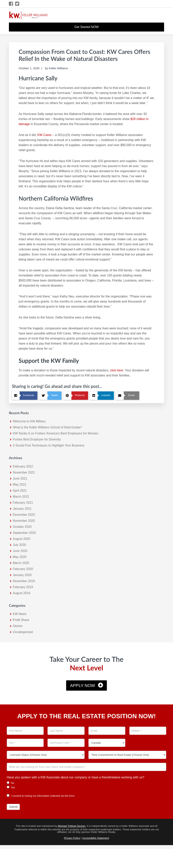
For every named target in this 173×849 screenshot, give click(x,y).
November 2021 (24, 472)
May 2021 (19, 484)
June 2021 (20, 478)
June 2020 (20, 551)
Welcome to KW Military (29, 421)
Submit (13, 806)
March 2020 (21, 563)
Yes (11, 787)
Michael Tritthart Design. (72, 825)
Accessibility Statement (95, 838)
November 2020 (24, 520)
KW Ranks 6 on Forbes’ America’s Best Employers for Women (55, 433)
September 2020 (24, 532)
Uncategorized (23, 632)
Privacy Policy (72, 838)
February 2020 (23, 569)
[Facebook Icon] (11, 3)
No (10, 782)
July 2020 (19, 544)
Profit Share (21, 620)
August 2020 (21, 538)
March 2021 (21, 496)
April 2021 (20, 490)
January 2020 (22, 575)
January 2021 (22, 508)
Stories (17, 626)
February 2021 (23, 502)
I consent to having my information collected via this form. (41, 795)
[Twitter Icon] (17, 3)
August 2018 (21, 593)
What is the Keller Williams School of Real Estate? (47, 427)
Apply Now (82, 685)
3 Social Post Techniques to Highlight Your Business (48, 445)
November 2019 (24, 581)
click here (116, 370)
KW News (19, 614)
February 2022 (23, 466)
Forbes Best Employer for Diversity (37, 439)
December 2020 (24, 514)
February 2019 (23, 587)
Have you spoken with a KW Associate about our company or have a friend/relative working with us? (75, 777)
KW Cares (44, 135)
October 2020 (22, 526)
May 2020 (19, 557)
